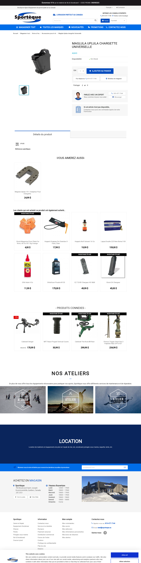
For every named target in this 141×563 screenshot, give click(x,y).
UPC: (17, 145)
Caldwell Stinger (27, 342)
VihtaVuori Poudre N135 (56, 282)
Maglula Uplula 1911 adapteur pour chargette (28, 193)
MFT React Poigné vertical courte (56, 342)
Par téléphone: (86, 79)
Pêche (15, 532)
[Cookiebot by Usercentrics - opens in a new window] (12, 559)
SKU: (17, 143)
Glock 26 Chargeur (113, 282)
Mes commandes (68, 523)
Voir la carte (21, 497)
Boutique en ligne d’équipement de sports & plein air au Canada (36, 7)
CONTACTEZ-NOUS (117, 27)
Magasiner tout (26, 27)
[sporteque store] (105, 489)
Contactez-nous (43, 523)
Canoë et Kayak (18, 523)
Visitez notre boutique (121, 16)
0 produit (118, 20)
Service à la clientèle (45, 526)
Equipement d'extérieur (21, 526)
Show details (102, 559)
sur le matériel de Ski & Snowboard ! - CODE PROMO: (70, 3)
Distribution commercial (46, 535)
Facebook (105, 532)
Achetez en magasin (114, 79)
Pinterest (87, 86)
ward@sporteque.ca (104, 528)
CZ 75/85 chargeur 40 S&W (84, 282)
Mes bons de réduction (70, 535)
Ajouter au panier (100, 71)
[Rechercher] (75, 21)
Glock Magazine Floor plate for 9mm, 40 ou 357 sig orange (27, 242)
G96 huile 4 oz (27, 282)
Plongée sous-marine (20, 535)
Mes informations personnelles (73, 532)
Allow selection (124, 549)
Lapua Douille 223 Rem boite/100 (113, 241)
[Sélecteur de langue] (109, 7)
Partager (82, 86)
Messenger (117, 97)
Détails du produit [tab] (42, 134)
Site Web (35, 497)
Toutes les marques (52, 27)
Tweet (85, 86)
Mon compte (67, 519)
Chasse (15, 529)
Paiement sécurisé (44, 532)
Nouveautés (77, 27)
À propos (41, 529)
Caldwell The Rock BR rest (84, 342)
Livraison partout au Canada (69, 15)
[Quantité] (80, 71)
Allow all (125, 542)
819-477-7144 (106, 16)
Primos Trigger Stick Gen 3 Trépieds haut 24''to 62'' (113, 343)
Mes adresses (67, 529)
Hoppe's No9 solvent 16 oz (85, 241)
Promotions (96, 27)
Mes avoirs (66, 526)
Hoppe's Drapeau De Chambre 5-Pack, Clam (56, 242)
